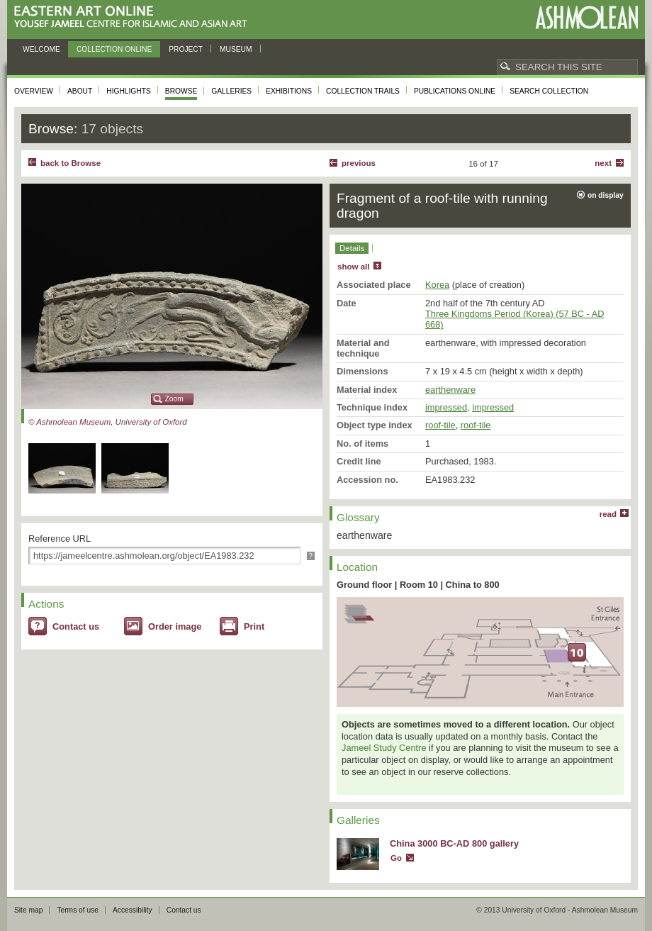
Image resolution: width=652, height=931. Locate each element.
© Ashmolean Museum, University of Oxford (107, 422)
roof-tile (440, 425)
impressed (446, 407)
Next (603, 163)
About (79, 91)
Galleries (231, 91)
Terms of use (78, 910)
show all (353, 266)
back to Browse (70, 163)
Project (186, 49)
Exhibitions (289, 91)
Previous (359, 163)
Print (254, 626)
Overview (33, 91)
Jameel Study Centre (384, 747)
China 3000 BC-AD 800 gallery (454, 843)
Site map (28, 910)
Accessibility (132, 910)
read (608, 514)
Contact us (75, 626)
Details (351, 248)
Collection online (114, 49)
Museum (236, 49)
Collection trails (363, 91)
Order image (174, 626)
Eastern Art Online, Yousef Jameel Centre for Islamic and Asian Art (134, 17)
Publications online (454, 91)
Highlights (128, 91)
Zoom (174, 399)
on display (606, 195)
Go (396, 858)
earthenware (450, 389)
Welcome (41, 49)
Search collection (549, 91)
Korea (437, 284)
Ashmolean (586, 17)
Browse (181, 91)
